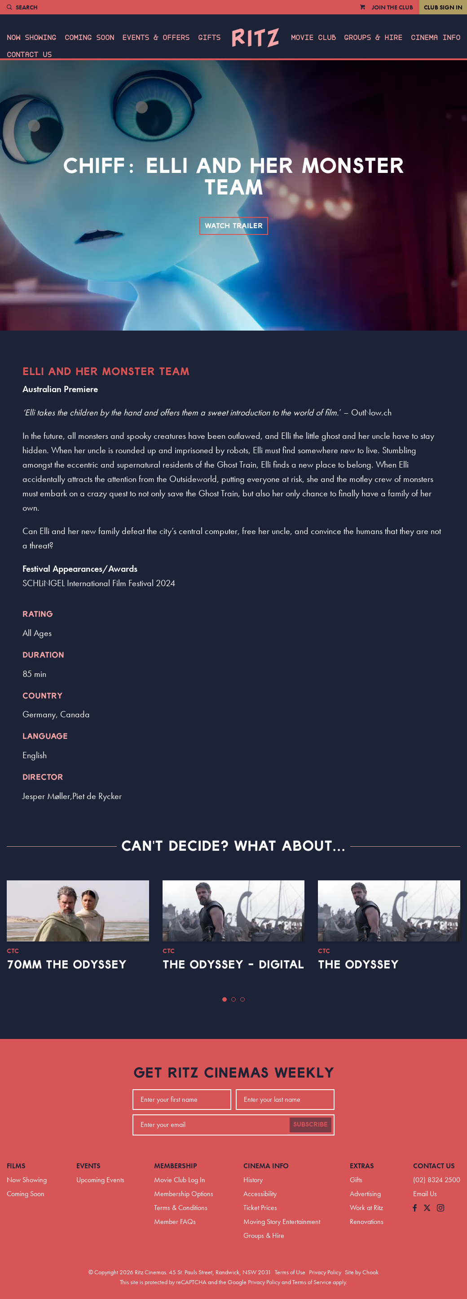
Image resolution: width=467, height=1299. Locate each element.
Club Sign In (443, 7)
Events (88, 1166)
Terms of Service (311, 1282)
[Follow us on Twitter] (427, 1208)
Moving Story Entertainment (281, 1221)
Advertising (365, 1193)
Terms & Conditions (180, 1207)
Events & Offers (155, 37)
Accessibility (260, 1193)
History (253, 1179)
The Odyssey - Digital (233, 965)
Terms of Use (290, 1272)
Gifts (209, 37)
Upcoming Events (100, 1179)
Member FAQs (175, 1221)
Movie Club (313, 37)
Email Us (425, 1193)
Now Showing (31, 37)
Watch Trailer (234, 226)
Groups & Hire (373, 37)
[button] (224, 999)
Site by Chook (362, 1272)
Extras (362, 1166)
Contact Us (29, 54)
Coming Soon (89, 37)
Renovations (366, 1221)
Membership (175, 1166)
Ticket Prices (260, 1207)
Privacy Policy (325, 1272)
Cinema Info (435, 37)
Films (16, 1166)
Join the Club (392, 7)
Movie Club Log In (179, 1179)
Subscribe (310, 1125)
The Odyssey (358, 965)
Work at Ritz (366, 1207)
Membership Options (183, 1193)
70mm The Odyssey (67, 965)
